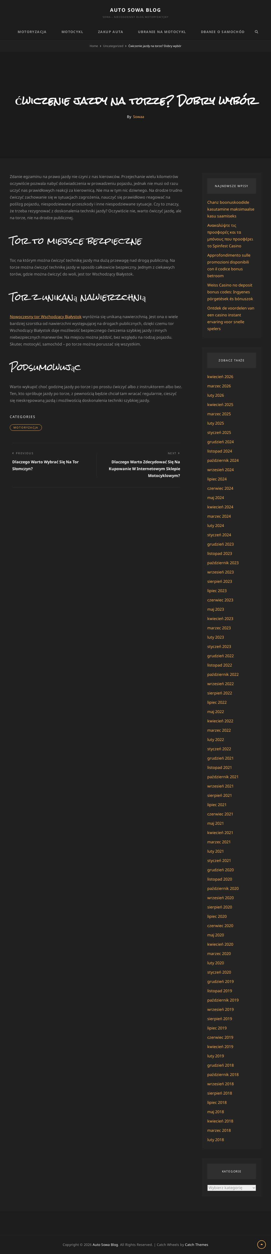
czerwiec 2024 (220, 488)
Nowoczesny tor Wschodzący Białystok (46, 316)
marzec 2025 (219, 414)
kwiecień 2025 (220, 404)
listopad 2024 (219, 451)
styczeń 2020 (219, 972)
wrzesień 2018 (220, 1084)
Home (94, 46)
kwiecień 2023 (220, 618)
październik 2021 (223, 776)
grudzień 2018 (220, 1065)
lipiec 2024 (217, 479)
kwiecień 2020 (220, 944)
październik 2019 (223, 1000)
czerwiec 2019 (220, 1037)
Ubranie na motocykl (162, 31)
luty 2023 (215, 637)
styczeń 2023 (219, 646)
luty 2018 (215, 1139)
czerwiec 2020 (220, 925)
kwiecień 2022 (220, 721)
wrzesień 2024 (220, 469)
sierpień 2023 (219, 581)
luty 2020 (215, 963)
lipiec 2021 (217, 804)
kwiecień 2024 (220, 507)
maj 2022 (215, 711)
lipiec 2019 (217, 1028)
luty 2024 (215, 525)
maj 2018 (215, 1111)
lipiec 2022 (217, 702)
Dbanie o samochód (223, 31)
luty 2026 (215, 395)
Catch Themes (196, 1244)
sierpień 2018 (219, 1093)
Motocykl (72, 31)
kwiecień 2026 (220, 376)
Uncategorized (113, 46)
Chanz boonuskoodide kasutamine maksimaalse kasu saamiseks (230, 209)
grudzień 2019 (220, 981)
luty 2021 (215, 851)
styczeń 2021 (219, 860)
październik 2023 (223, 562)
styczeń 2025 (219, 432)
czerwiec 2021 (220, 814)
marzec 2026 (219, 386)
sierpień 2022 (219, 693)
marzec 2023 (219, 628)
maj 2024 (215, 497)
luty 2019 (215, 1056)
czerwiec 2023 (220, 600)
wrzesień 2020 (220, 897)
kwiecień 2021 (220, 832)
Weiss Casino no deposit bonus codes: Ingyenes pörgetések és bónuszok (230, 291)
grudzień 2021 (220, 758)
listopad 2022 (219, 665)
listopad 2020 (219, 879)
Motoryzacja (32, 31)
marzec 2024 (219, 516)
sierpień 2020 (219, 907)
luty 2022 (215, 739)
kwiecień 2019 (220, 1046)
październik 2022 (223, 674)
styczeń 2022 (219, 749)
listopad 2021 (219, 767)
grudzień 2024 (220, 441)
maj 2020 (215, 935)
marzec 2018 (219, 1130)
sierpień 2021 (219, 795)
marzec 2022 (219, 730)
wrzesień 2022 (220, 683)
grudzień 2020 (220, 869)
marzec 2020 (219, 953)
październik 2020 (223, 888)
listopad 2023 (219, 553)
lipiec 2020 (217, 916)
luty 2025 (215, 423)
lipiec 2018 (217, 1102)
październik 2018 (223, 1074)
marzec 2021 (219, 842)
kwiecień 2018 (220, 1121)
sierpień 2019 (219, 1018)
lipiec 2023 (217, 590)
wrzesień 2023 (220, 572)
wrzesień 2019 (220, 1009)
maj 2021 (215, 823)
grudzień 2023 (220, 544)
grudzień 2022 (220, 655)
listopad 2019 (219, 990)
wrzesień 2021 (220, 786)
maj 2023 (215, 609)
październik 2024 (223, 460)
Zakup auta (110, 31)
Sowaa (138, 116)
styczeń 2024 (219, 534)
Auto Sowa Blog (135, 10)
